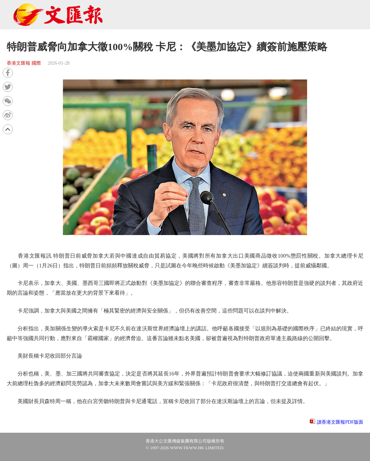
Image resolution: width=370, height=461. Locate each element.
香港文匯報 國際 (24, 63)
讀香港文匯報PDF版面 (340, 422)
